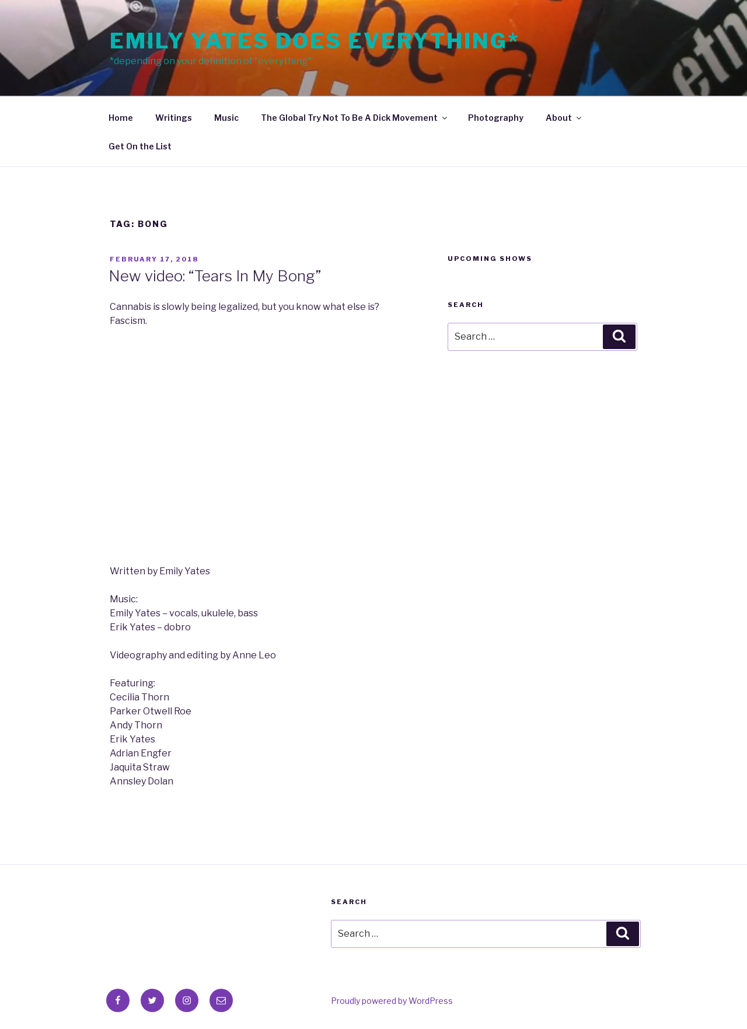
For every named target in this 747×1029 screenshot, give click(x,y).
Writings (173, 118)
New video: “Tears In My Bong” (215, 276)
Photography (495, 118)
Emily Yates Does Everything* (315, 41)
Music (226, 118)
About (564, 118)
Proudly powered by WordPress (392, 1001)
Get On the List (140, 146)
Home (121, 118)
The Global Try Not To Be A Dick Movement (355, 118)
